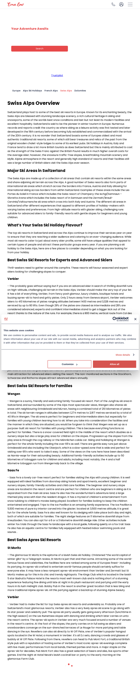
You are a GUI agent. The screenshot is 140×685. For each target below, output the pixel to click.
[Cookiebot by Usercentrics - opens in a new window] (114, 319)
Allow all (114, 364)
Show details (123, 354)
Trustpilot (57, 75)
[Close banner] (135, 319)
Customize (69, 364)
